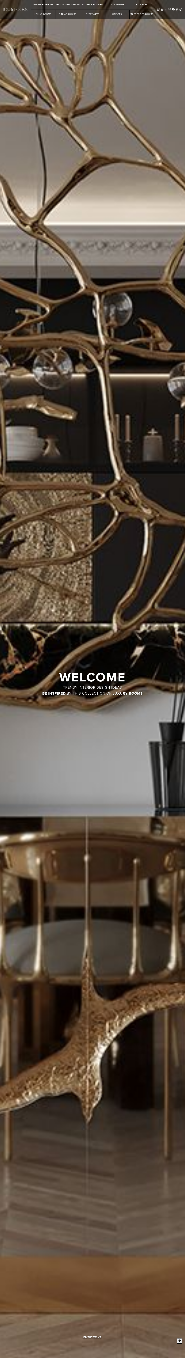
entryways (92, 1337)
